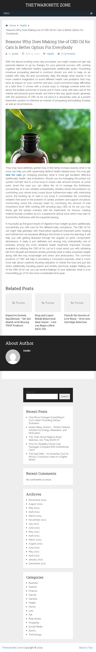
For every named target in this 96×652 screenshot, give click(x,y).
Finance (33, 590)
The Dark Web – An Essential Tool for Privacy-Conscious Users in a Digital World (49, 456)
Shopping (34, 622)
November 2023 (37, 519)
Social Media (35, 626)
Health (50, 53)
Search (30, 392)
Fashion (33, 587)
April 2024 (34, 512)
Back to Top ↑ (86, 647)
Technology (35, 634)
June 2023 (34, 527)
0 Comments (68, 53)
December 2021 (37, 563)
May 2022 (34, 551)
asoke (15, 53)
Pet (30, 614)
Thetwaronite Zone (48, 5)
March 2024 (35, 515)
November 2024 (37, 500)
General (33, 598)
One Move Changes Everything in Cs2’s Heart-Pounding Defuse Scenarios (46, 420)
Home (32, 606)
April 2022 (34, 555)
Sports (32, 630)
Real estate (35, 618)
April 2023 (34, 535)
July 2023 (34, 523)
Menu (7, 13)
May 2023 (34, 531)
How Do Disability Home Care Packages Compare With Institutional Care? (49, 447)
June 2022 (34, 547)
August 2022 (35, 543)
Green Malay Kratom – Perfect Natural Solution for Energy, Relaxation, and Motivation (49, 430)
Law (31, 610)
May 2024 (34, 508)
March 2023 (35, 539)
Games (32, 594)
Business (33, 583)
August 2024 (36, 504)
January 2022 (36, 559)
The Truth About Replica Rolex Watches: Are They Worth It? (45, 438)
